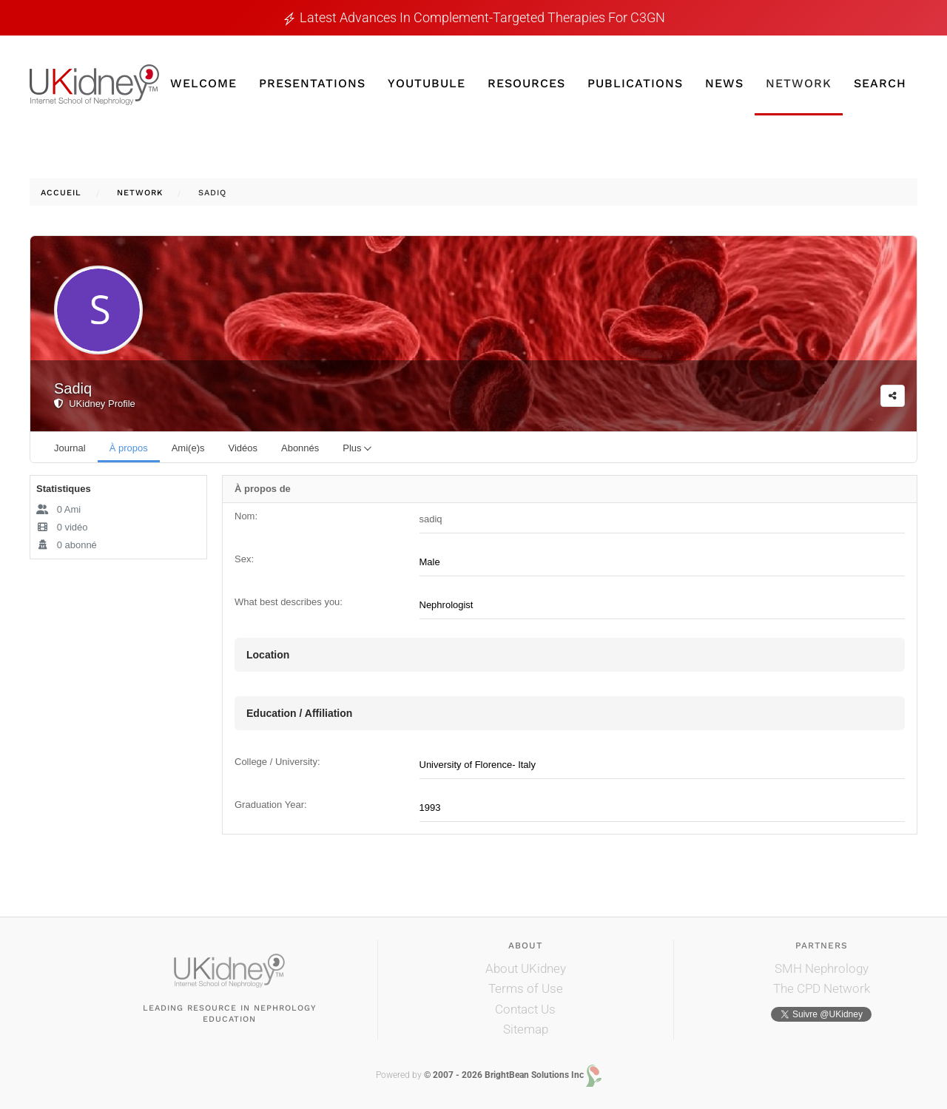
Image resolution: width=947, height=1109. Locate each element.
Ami (58, 509)
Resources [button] (526, 83)
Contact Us (525, 1009)
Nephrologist (446, 604)
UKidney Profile (94, 403)
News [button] (724, 83)
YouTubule (426, 83)
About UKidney (525, 968)
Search (880, 83)
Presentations (312, 83)
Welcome (203, 83)
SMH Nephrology (822, 968)
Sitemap (525, 1029)
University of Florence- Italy (477, 764)
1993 (430, 807)
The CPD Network (821, 988)
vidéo (62, 527)
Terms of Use (525, 988)
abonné (66, 544)
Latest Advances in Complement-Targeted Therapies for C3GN (482, 17)
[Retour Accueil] (94, 85)
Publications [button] (635, 83)
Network (799, 83)
